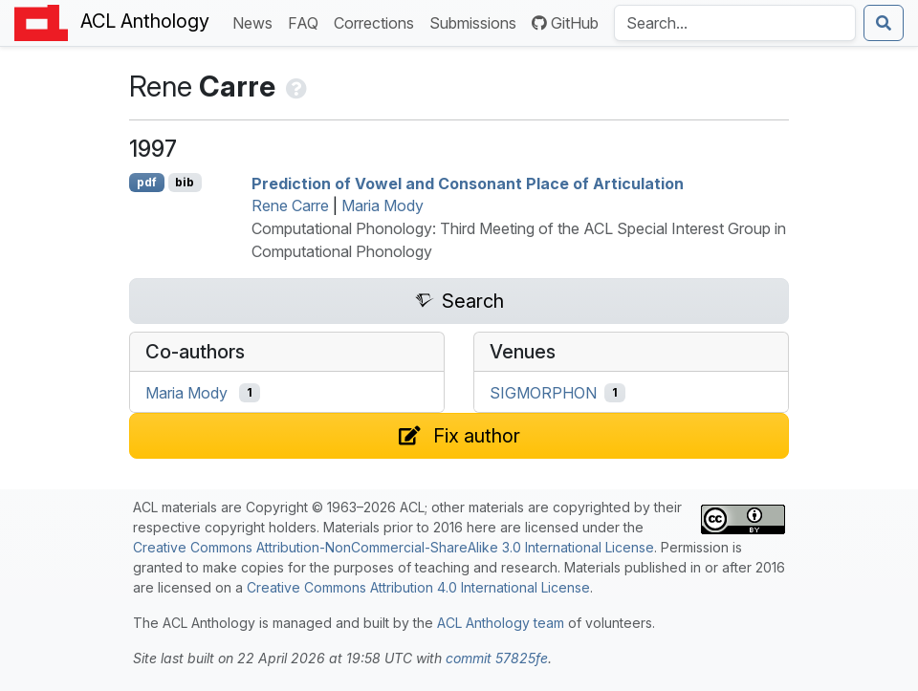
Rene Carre (290, 205)
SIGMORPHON (543, 392)
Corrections (378, 21)
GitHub (565, 22)
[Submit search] (883, 23)
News (256, 21)
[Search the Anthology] (735, 23)
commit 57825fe (497, 658)
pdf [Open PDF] (147, 182)
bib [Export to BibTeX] (184, 182)
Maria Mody (382, 205)
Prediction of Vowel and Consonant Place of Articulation (467, 182)
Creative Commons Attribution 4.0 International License (418, 587)
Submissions (476, 21)
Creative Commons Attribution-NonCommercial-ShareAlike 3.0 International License (393, 547)
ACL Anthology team (500, 623)
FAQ (307, 21)
